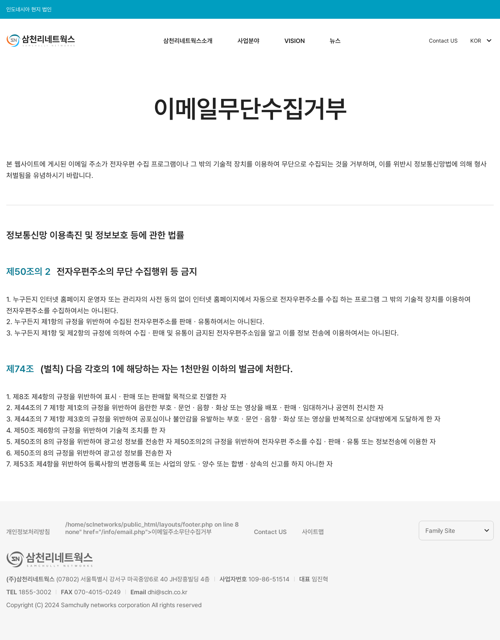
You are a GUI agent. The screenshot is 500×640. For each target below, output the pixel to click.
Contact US (443, 41)
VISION (294, 41)
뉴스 (335, 41)
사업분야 (248, 41)
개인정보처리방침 (28, 532)
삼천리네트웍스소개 (187, 41)
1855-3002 (35, 592)
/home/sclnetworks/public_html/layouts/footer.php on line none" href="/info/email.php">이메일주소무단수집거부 (152, 528)
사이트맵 (313, 532)
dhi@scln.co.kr (168, 592)
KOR (482, 40)
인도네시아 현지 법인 (29, 9)
